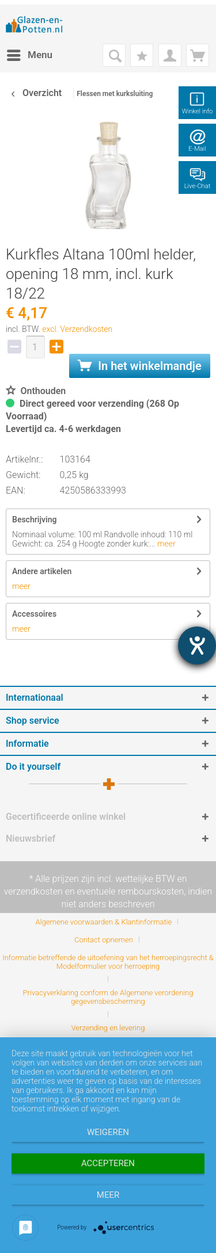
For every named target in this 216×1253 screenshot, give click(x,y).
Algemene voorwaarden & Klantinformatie (104, 922)
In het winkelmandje (139, 366)
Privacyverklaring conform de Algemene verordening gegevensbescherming (108, 997)
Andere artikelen (41, 571)
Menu (29, 53)
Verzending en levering (108, 1027)
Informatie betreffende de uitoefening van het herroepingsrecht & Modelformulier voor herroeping (108, 962)
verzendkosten (33, 891)
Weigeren (108, 1132)
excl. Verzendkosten (77, 329)
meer (166, 543)
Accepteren (108, 1163)
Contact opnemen (103, 939)
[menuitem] (29, 55)
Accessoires (34, 613)
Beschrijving (34, 519)
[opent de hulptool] (197, 645)
